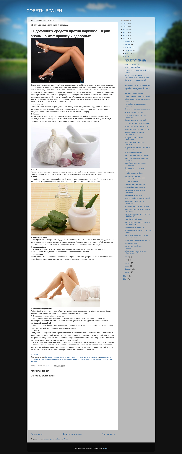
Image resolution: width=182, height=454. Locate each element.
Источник (34, 354)
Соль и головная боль (132, 67)
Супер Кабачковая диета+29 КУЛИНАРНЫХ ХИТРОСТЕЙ (136, 60)
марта (127, 266)
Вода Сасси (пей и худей (134, 219)
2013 (125, 279)
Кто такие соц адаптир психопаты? (137, 123)
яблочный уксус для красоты (135, 187)
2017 (125, 32)
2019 (125, 26)
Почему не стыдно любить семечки (137, 109)
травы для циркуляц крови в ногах (137, 206)
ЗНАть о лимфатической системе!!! (137, 96)
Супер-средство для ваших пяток (137, 129)
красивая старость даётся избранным (134, 138)
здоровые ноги (106, 357)
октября (128, 47)
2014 (125, 276)
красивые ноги (66, 359)
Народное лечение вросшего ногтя (137, 126)
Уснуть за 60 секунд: (132, 64)
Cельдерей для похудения (134, 227)
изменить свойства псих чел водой (137, 198)
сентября (128, 50)
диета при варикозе (91, 357)
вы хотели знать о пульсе (134, 112)
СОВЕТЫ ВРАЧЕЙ (44, 10)
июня (127, 257)
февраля (128, 269)
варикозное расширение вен (71, 357)
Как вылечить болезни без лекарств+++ (134, 202)
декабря (128, 41)
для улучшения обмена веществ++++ (133, 247)
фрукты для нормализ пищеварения (138, 85)
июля (127, 56)
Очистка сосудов (131, 243)
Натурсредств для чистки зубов (136, 120)
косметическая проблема (49, 359)
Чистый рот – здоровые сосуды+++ (137, 240)
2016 (125, 35)
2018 (125, 29)
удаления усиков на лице (134, 93)
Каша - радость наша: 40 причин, (137, 155)
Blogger (105, 448)
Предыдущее (108, 434)
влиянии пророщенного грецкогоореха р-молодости (135, 177)
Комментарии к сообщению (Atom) (55, 439)
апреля (127, 263)
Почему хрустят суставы (133, 152)
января (127, 272)
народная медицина (81, 359)
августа (128, 53)
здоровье (34, 359)
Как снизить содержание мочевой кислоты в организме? (137, 236)
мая (126, 260)
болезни (48, 357)
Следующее (37, 434)
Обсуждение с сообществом (101, 359)
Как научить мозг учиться (134, 195)
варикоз (56, 357)
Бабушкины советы (131, 181)
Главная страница (72, 434)
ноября (127, 44)
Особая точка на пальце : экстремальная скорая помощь (137, 76)
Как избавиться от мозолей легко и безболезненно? (137, 89)
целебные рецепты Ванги (134, 173)
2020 (125, 23)
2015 (125, 38)
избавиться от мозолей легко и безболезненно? (136, 252)
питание (34, 362)
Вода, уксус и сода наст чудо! (135, 184)
